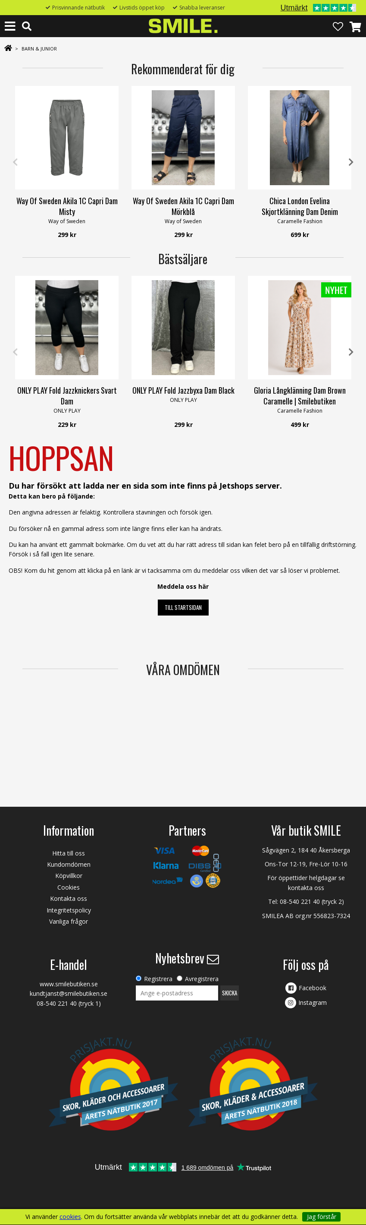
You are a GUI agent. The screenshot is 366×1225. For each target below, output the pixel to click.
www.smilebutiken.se (69, 984)
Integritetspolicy (69, 910)
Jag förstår (321, 1216)
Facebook (312, 988)
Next (351, 162)
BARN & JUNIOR (39, 48)
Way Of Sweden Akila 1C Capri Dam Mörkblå (183, 206)
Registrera (158, 979)
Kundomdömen (69, 864)
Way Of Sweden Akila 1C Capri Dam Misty (67, 206)
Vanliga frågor (68, 921)
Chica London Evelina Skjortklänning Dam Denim (300, 206)
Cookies (68, 887)
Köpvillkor (68, 875)
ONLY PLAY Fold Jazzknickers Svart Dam (67, 396)
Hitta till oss (68, 853)
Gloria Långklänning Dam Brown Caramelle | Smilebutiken (300, 396)
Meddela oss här (183, 586)
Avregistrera (202, 979)
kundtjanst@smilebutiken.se (68, 993)
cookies (70, 1217)
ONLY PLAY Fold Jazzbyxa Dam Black (183, 390)
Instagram (312, 1002)
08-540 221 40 (300, 901)
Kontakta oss (68, 898)
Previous (15, 162)
